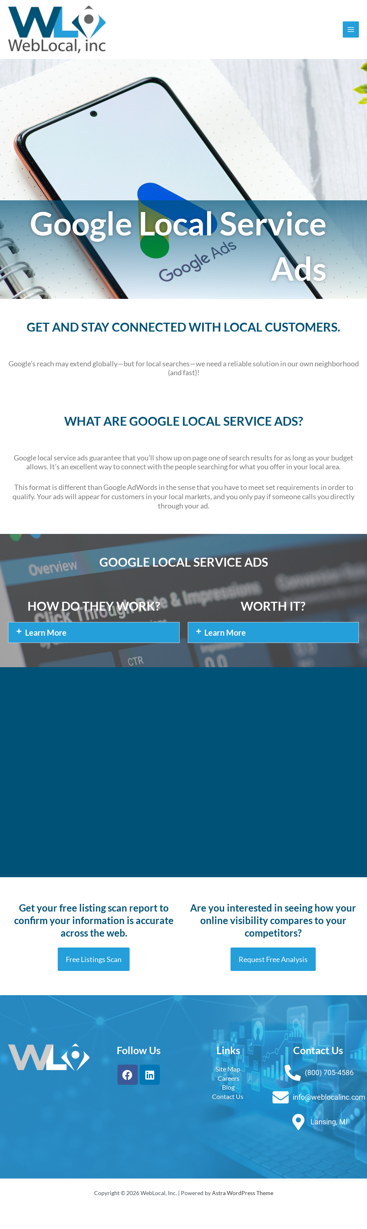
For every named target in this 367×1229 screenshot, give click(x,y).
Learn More (46, 634)
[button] (93, 634)
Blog (228, 1088)
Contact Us (228, 1097)
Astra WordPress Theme (242, 1192)
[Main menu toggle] (351, 30)
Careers (228, 1079)
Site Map (228, 1070)
